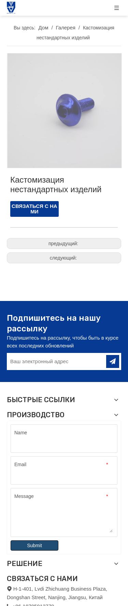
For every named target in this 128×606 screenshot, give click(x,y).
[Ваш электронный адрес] (56, 360)
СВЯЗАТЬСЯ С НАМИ (34, 207)
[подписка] (112, 360)
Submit (34, 544)
